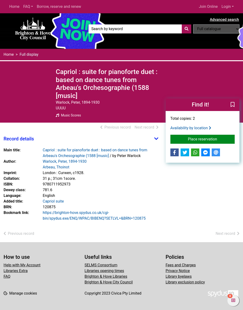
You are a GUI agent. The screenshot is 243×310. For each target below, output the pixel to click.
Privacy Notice (178, 270)
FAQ (26, 6)
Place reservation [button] (211, 138)
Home (14, 6)
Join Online (208, 6)
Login (226, 6)
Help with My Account (22, 265)
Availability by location (190, 128)
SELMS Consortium (100, 265)
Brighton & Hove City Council (108, 282)
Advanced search (224, 19)
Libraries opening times (104, 270)
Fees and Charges (181, 265)
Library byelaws (179, 276)
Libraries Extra (16, 270)
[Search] (186, 28)
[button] (232, 105)
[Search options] (216, 28)
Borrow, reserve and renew (59, 6)
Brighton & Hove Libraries (105, 276)
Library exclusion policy (185, 282)
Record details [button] (19, 139)
